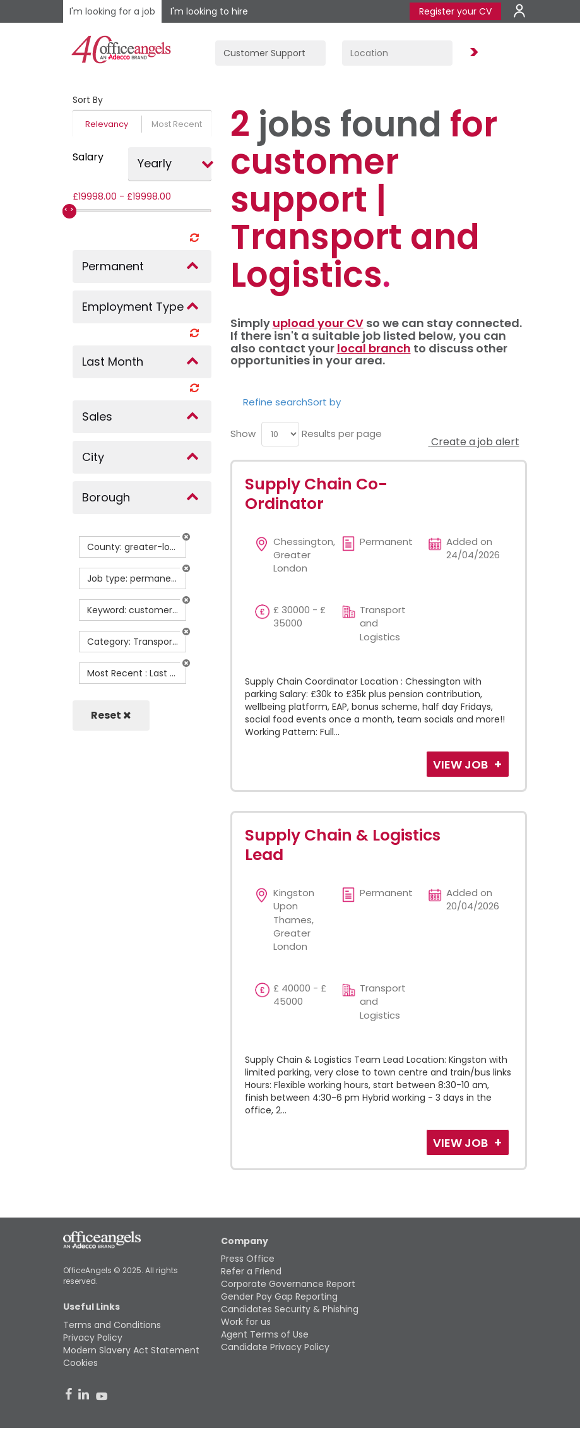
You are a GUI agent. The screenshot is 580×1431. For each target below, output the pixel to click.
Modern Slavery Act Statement (131, 1350)
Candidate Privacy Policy (275, 1347)
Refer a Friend (251, 1271)
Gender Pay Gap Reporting (279, 1296)
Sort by (324, 402)
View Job (461, 764)
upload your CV (318, 323)
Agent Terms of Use (265, 1334)
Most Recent (176, 124)
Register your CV (455, 11)
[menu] (280, 434)
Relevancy (106, 124)
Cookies (80, 1362)
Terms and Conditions (112, 1325)
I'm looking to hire (209, 11)
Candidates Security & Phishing (289, 1309)
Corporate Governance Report (288, 1284)
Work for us (246, 1321)
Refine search (275, 402)
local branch (374, 348)
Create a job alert (474, 441)
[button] (186, 536)
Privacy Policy (92, 1337)
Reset (111, 715)
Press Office (248, 1258)
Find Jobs (472, 52)
